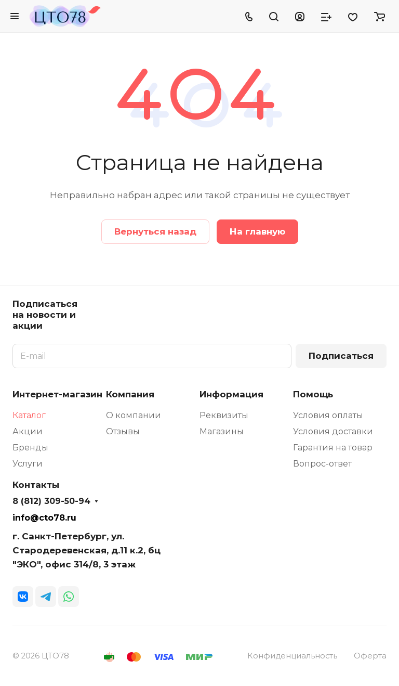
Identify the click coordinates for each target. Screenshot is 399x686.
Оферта (370, 656)
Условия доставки (333, 431)
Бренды (30, 447)
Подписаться (341, 356)
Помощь (313, 394)
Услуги (27, 464)
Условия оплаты (328, 415)
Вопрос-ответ (322, 464)
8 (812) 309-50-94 (51, 501)
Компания (130, 394)
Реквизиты (224, 415)
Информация (231, 394)
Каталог (29, 415)
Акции (27, 431)
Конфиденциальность (292, 656)
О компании (133, 415)
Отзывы (123, 431)
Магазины (222, 431)
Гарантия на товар (333, 447)
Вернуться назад (155, 231)
